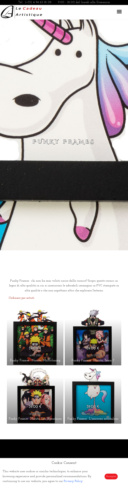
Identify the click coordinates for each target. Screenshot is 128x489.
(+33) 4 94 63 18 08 (38, 2)
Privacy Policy (73, 481)
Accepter (111, 476)
